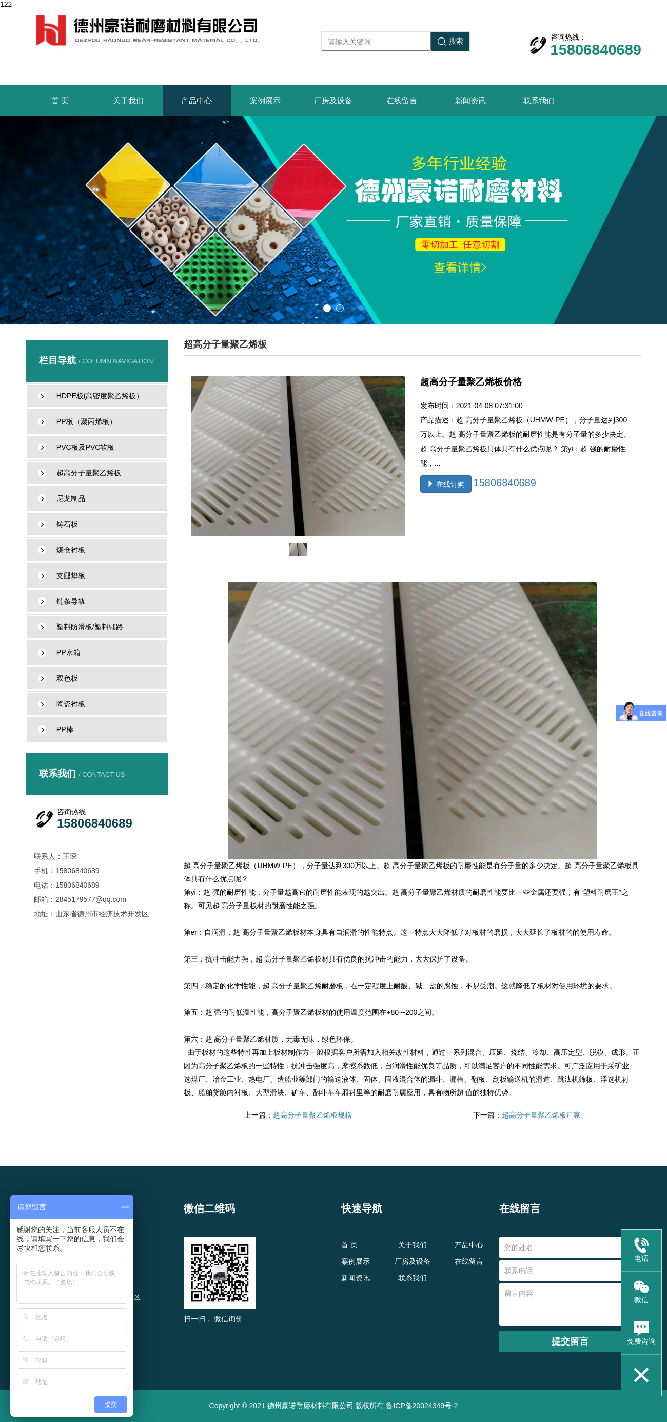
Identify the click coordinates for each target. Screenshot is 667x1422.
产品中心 (196, 100)
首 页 (60, 100)
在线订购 (446, 484)
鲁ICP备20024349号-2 (422, 1405)
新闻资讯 (470, 100)
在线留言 (401, 100)
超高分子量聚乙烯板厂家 (541, 1115)
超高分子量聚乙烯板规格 (312, 1115)
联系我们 (538, 100)
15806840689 (505, 482)
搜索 (450, 41)
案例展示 (265, 100)
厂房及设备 (333, 100)
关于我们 (128, 100)
